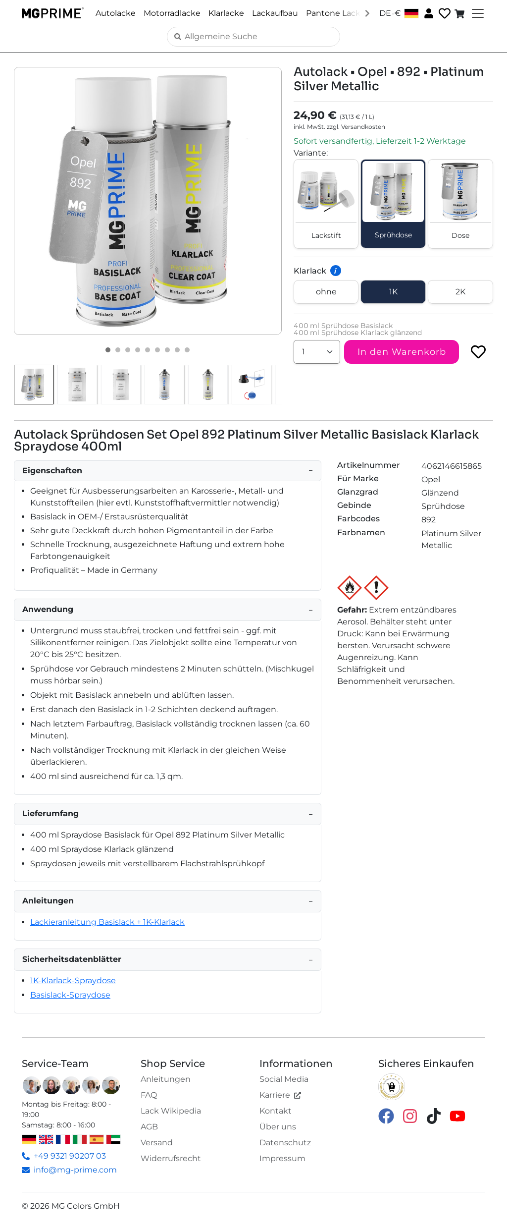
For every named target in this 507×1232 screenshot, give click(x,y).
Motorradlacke (172, 13)
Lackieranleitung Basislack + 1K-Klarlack (107, 922)
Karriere (280, 1095)
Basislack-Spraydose (70, 995)
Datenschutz (285, 1142)
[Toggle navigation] (476, 13)
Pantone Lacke (335, 13)
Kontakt (275, 1111)
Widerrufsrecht (171, 1158)
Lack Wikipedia (171, 1111)
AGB (149, 1126)
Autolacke (116, 13)
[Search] (253, 37)
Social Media (283, 1079)
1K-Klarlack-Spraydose (73, 980)
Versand (157, 1142)
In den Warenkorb (401, 351)
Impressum (282, 1158)
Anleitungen (166, 1079)
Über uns (277, 1126)
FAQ (149, 1095)
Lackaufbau (275, 13)
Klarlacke (226, 13)
